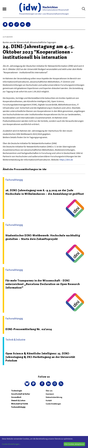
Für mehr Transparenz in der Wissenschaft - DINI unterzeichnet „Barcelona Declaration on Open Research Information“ (42, 284)
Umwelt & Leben (18, 400)
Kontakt (49, 400)
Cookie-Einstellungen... (11, 444)
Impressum (50, 394)
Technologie (16, 390)
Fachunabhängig (18, 407)
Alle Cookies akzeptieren (74, 444)
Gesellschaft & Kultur (20, 394)
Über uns (49, 391)
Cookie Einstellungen (53, 404)
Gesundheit (16, 397)
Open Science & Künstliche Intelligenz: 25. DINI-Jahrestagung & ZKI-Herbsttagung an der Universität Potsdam (40, 357)
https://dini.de (66, 159)
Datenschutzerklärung (54, 397)
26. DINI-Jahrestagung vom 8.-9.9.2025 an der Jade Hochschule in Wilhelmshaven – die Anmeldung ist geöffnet (44, 192)
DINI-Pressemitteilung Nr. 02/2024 (28, 329)
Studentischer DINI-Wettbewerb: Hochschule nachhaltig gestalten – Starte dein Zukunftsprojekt (42, 237)
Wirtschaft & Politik (19, 403)
